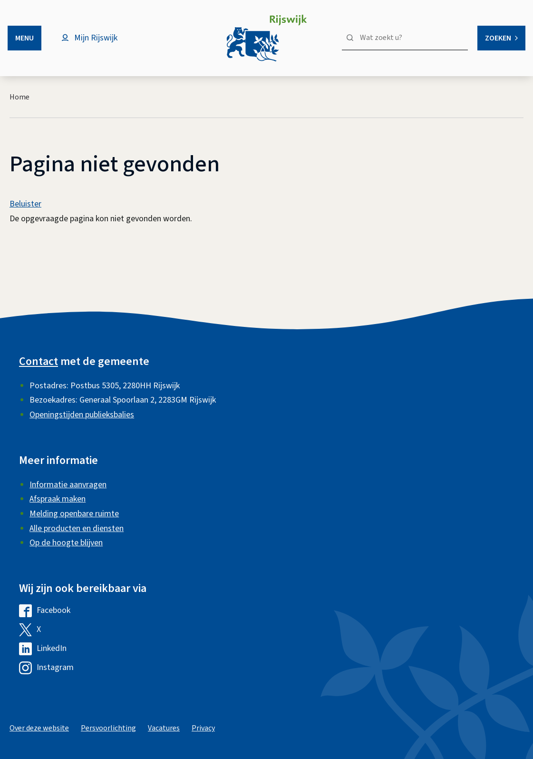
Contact (38, 361)
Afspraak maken (57, 499)
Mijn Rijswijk (95, 38)
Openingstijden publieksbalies (81, 415)
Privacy (203, 728)
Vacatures (164, 728)
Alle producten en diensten (76, 528)
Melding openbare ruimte (74, 514)
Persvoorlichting (108, 728)
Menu (24, 38)
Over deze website (39, 728)
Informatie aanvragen (68, 485)
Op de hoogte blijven (66, 543)
